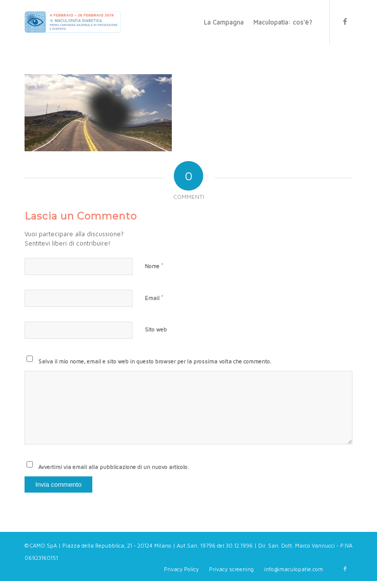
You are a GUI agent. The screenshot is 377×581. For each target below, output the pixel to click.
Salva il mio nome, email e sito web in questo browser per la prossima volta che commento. (154, 361)
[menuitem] (223, 22)
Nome (154, 266)
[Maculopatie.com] (73, 22)
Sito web (156, 329)
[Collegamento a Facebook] (345, 21)
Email (154, 298)
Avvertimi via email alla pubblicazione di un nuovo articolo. (113, 467)
